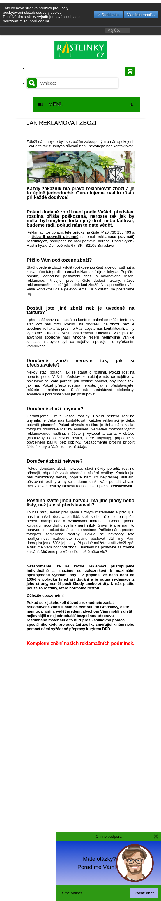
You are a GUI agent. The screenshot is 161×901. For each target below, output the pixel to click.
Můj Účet (114, 31)
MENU (86, 104)
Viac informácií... (141, 15)
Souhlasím (109, 15)
